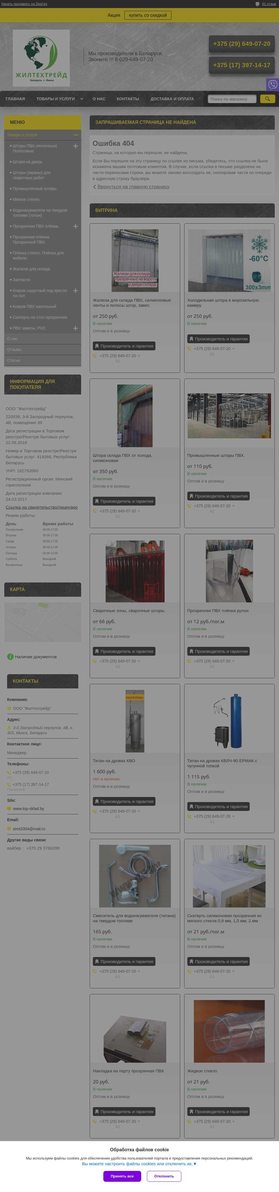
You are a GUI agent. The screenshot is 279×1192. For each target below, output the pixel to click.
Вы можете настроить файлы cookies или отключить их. (137, 1163)
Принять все (122, 1176)
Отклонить (164, 1176)
